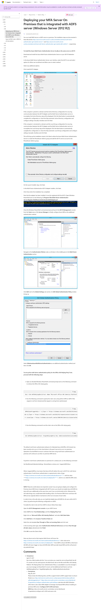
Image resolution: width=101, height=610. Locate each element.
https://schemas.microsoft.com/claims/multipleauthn (38, 543)
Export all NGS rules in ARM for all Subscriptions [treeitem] (13, 40)
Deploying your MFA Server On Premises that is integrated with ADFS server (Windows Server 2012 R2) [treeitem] (13, 34)
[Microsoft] (3, 2)
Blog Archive (32, 14)
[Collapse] (19, 13)
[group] (50, 414)
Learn (25, 14)
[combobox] (11, 17)
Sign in (97, 2)
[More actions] (76, 15)
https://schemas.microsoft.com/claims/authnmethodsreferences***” (44, 475)
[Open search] (93, 2)
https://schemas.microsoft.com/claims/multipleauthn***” (41, 477)
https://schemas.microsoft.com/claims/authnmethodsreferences (41, 540)
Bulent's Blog (41, 14)
